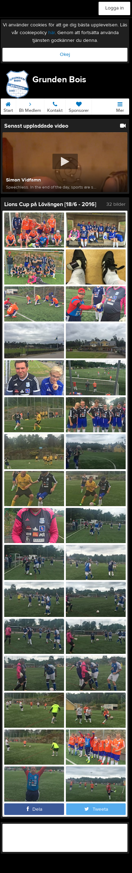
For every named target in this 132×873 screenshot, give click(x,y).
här (51, 33)
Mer (120, 105)
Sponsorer (79, 105)
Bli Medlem (30, 105)
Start (8, 105)
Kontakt (55, 105)
